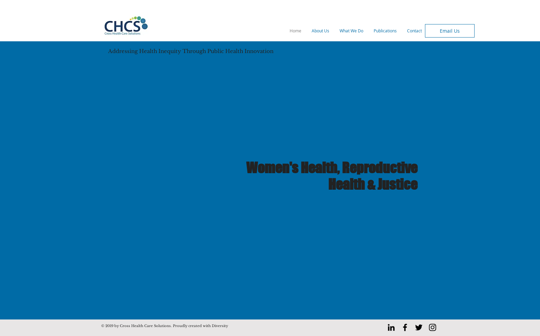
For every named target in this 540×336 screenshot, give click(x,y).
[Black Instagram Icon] (432, 327)
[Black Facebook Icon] (405, 327)
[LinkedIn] (391, 327)
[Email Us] (450, 31)
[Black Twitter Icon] (419, 327)
